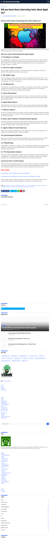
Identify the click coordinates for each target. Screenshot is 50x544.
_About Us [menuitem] (3, 476)
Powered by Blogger (5, 381)
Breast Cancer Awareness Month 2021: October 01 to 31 (19, 338)
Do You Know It (27, 185)
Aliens (2, 398)
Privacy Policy (4, 390)
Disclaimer (3, 388)
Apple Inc (14, 185)
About (2, 385)
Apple (5, 6)
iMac (40, 185)
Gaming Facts (17, 358)
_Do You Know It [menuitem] (4, 461)
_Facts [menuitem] (2, 462)
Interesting (43, 185)
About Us (3, 490)
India (31, 358)
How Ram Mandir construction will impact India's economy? (19, 328)
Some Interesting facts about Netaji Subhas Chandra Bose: (19, 333)
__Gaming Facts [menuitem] (4, 463)
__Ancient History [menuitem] (4, 458)
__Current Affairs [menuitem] (4, 469)
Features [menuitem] (3, 453)
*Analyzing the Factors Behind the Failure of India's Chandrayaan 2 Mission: (20, 176)
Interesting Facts (4, 408)
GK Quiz (9, 358)
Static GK (24, 361)
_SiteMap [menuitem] (3, 483)
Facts (37, 185)
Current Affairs (23, 356)
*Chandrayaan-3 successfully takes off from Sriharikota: (15, 173)
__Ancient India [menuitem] (4, 460)
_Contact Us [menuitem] (3, 477)
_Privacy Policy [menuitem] (4, 480)
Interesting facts (4, 186)
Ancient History (5, 356)
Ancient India (14, 356)
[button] (1, 2)
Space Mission (4, 417)
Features (3, 397)
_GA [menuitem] (2, 467)
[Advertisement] (25, 217)
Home (2, 6)
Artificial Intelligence (5, 403)
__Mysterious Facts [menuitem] (5, 466)
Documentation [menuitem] (4, 475)
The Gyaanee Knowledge (11, 2)
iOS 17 (9, 186)
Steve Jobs (26, 186)
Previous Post (4, 204)
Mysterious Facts (16, 361)
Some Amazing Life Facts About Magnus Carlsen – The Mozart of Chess (22, 344)
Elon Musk (33, 185)
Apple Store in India (20, 185)
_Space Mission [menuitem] (4, 474)
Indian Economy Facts (40, 358)
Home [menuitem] (2, 452)
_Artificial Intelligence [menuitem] (5, 455)
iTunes (16, 186)
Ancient (2, 400)
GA (3, 358)
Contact (2, 387)
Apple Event (9, 185)
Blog (2, 386)
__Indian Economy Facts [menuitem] (6, 472)
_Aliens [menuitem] (2, 456)
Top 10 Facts (31, 186)
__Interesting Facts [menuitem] (5, 465)
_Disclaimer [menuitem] (3, 479)
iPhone (12, 186)
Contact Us (3, 491)
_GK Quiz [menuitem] (3, 471)
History (25, 358)
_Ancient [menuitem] (2, 457)
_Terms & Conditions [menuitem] (5, 481)
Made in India (20, 186)
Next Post (46, 204)
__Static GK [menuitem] (3, 470)
